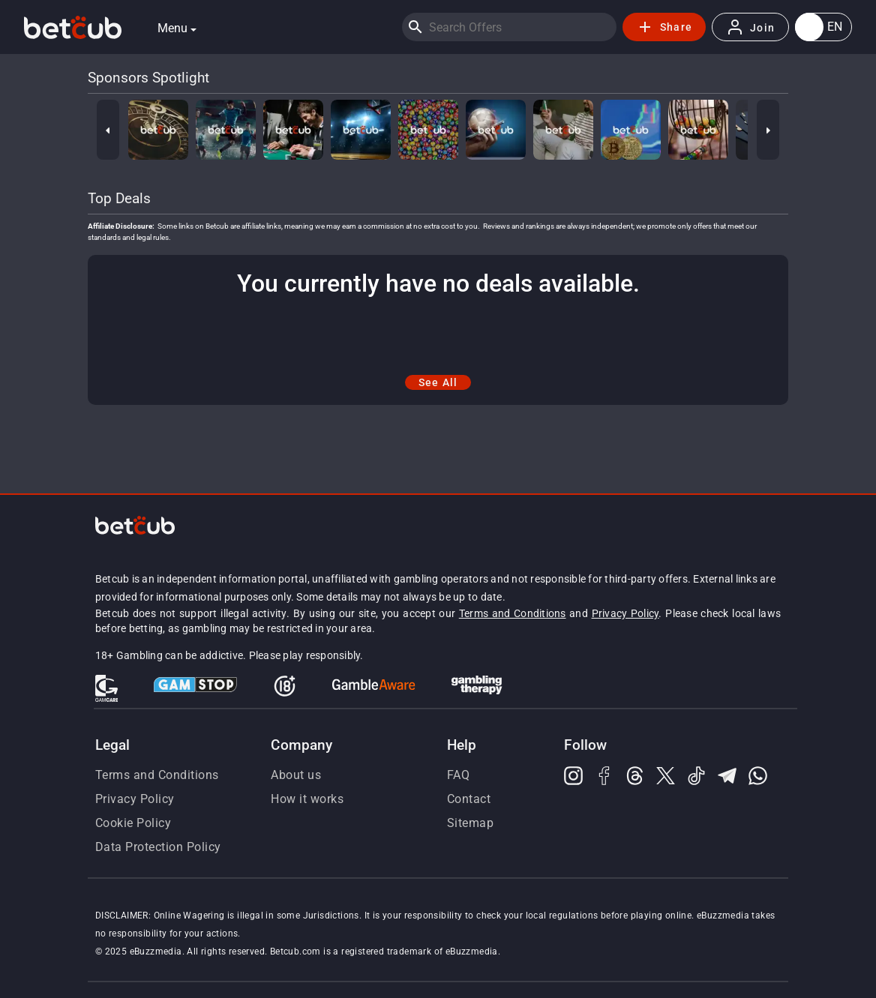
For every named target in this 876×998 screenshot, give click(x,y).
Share (664, 27)
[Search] (415, 27)
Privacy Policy (625, 613)
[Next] (768, 130)
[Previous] (108, 130)
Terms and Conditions (512, 613)
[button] (823, 27)
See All (438, 382)
